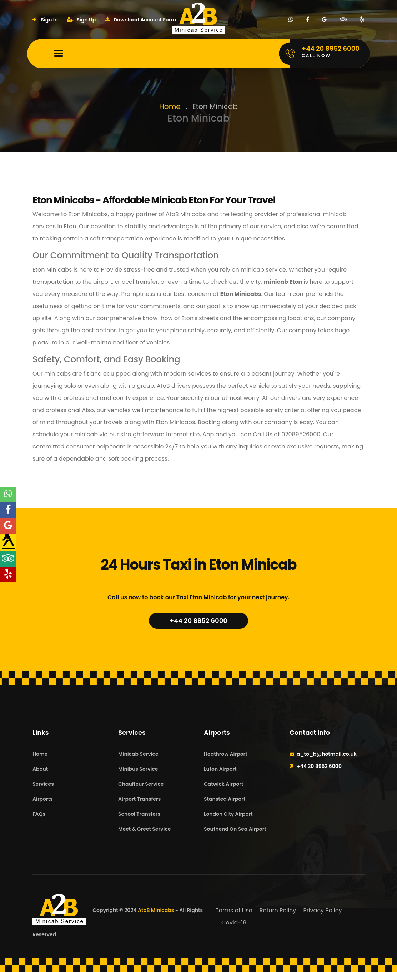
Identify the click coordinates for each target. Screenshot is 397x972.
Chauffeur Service (141, 784)
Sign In (45, 19)
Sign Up (81, 19)
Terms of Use (234, 910)
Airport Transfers (139, 799)
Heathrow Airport (225, 754)
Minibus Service (138, 769)
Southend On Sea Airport (235, 829)
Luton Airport (220, 769)
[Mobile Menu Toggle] (58, 53)
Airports (42, 799)
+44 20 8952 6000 (198, 620)
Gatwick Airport (223, 784)
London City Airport (228, 814)
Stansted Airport (224, 799)
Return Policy (278, 910)
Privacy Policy (322, 910)
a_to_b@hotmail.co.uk (327, 754)
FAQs (38, 814)
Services (43, 784)
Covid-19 (233, 922)
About (40, 769)
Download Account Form (140, 19)
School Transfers (139, 814)
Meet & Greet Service (144, 829)
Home (170, 106)
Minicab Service (138, 754)
